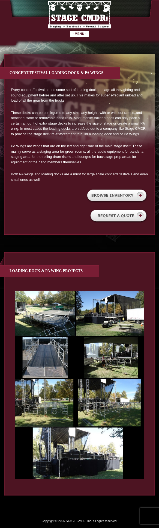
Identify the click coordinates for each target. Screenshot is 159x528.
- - (79, 34)
